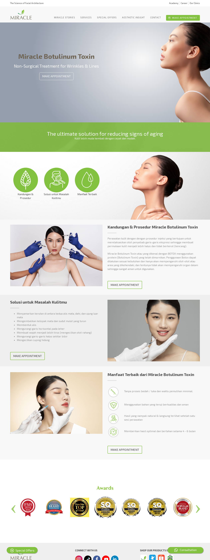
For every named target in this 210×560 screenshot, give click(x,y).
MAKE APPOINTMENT (56, 76)
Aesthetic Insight (133, 17)
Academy (173, 3)
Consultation (185, 550)
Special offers (107, 17)
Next (197, 507)
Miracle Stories (64, 17)
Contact (155, 17)
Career (184, 3)
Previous (12, 507)
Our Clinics (195, 3)
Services (86, 17)
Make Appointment (182, 17)
